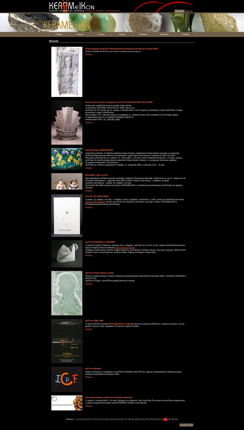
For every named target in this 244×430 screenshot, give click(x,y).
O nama (101, 34)
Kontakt (185, 34)
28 (165, 419)
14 (115, 419)
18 (129, 419)
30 (173, 419)
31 (176, 419)
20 (136, 419)
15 (118, 419)
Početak (58, 34)
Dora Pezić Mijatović (165, 250)
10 (100, 419)
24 (151, 419)
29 (169, 419)
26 (158, 419)
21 (140, 419)
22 (144, 419)
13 (111, 419)
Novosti (80, 34)
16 (122, 419)
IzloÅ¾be (143, 34)
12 (107, 419)
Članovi (122, 34)
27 (162, 419)
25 (154, 419)
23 (147, 419)
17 (126, 419)
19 (133, 419)
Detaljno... (89, 54)
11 (104, 419)
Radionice (164, 34)
